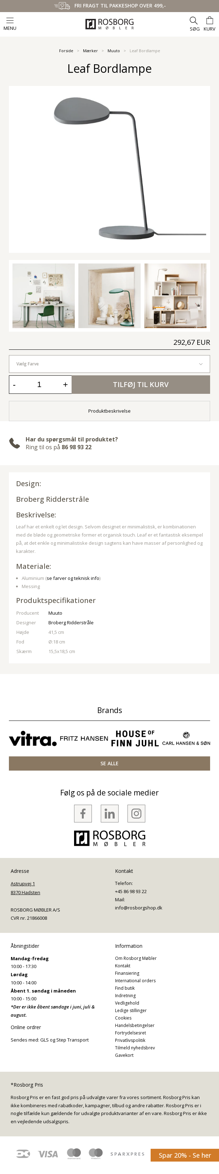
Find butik (125, 988)
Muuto (114, 50)
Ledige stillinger (131, 1010)
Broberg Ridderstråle (52, 499)
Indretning (125, 996)
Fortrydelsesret (130, 1033)
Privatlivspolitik (130, 1040)
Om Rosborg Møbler (136, 958)
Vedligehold (127, 1003)
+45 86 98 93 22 (131, 891)
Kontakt (122, 966)
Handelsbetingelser (135, 1025)
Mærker (90, 50)
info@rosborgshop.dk (138, 907)
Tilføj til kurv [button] (140, 384)
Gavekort (124, 1055)
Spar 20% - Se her (185, 1155)
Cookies (123, 1018)
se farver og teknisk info (73, 578)
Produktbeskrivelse (109, 411)
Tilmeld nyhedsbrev (135, 1048)
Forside (66, 50)
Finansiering (127, 973)
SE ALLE (109, 763)
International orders (135, 981)
